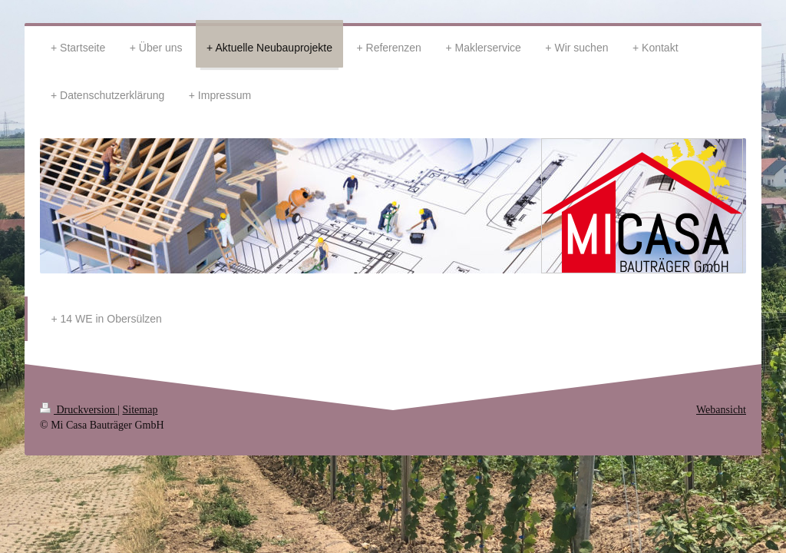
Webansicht (721, 410)
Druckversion (78, 410)
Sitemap (140, 410)
